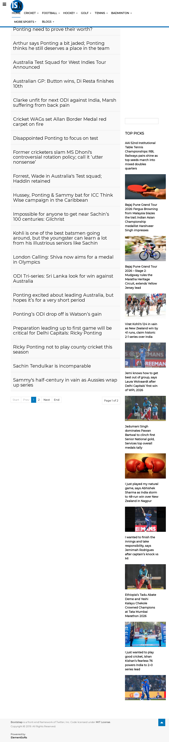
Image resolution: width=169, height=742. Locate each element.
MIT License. (103, 722)
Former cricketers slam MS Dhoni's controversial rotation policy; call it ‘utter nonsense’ (58, 157)
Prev (26, 399)
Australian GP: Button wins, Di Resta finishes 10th (63, 83)
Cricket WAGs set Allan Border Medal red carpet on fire (59, 121)
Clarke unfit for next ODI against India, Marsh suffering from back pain (64, 102)
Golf (86, 13)
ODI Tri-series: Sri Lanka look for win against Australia (63, 278)
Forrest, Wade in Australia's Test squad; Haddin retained (57, 178)
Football (51, 13)
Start (16, 399)
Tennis (101, 13)
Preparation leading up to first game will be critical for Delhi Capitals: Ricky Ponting (62, 330)
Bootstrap (17, 722)
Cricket (31, 13)
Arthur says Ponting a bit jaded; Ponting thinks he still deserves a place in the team (61, 45)
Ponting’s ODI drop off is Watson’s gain (57, 314)
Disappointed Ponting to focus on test (55, 138)
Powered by (19, 736)
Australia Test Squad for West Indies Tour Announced (59, 64)
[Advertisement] (141, 63)
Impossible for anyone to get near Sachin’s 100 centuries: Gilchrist (61, 216)
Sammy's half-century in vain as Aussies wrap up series (65, 382)
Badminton (121, 13)
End (56, 399)
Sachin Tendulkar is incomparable (52, 366)
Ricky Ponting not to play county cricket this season (62, 349)
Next (47, 399)
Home (16, 13)
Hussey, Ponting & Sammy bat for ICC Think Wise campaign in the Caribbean (63, 197)
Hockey (70, 13)
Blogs (48, 21)
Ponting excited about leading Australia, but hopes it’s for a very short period (63, 297)
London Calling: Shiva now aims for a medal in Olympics (63, 259)
